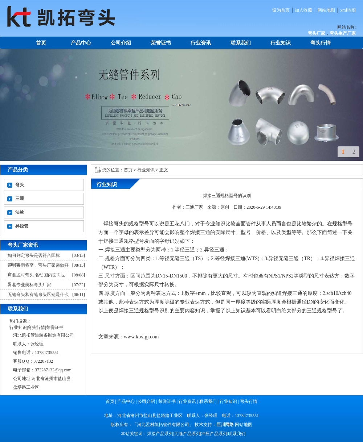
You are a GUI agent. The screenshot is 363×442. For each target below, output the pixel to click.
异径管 (21, 226)
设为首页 (281, 10)
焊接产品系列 (160, 433)
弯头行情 (320, 43)
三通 (19, 198)
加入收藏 (303, 10)
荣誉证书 (161, 43)
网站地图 (326, 10)
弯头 (19, 184)
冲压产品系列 (214, 433)
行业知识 (280, 43)
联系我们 (241, 43)
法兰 (19, 212)
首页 (41, 43)
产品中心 (81, 43)
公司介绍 (121, 43)
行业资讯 (201, 43)
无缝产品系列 (187, 433)
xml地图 (348, 10)
